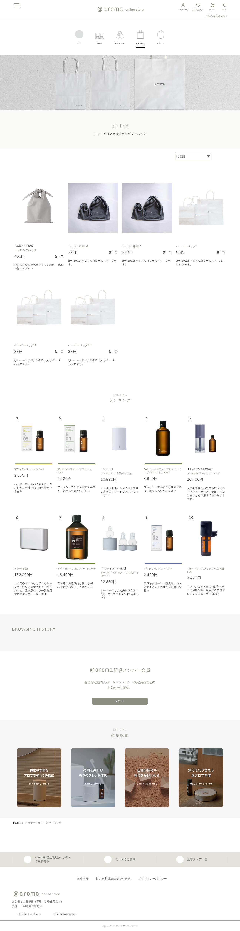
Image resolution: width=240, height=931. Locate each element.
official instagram (65, 914)
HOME (16, 823)
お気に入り (198, 6)
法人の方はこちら (218, 15)
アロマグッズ (32, 823)
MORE (120, 701)
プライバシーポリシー (152, 878)
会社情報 (82, 878)
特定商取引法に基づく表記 (113, 878)
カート (212, 6)
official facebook (30, 914)
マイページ (183, 6)
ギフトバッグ (53, 823)
